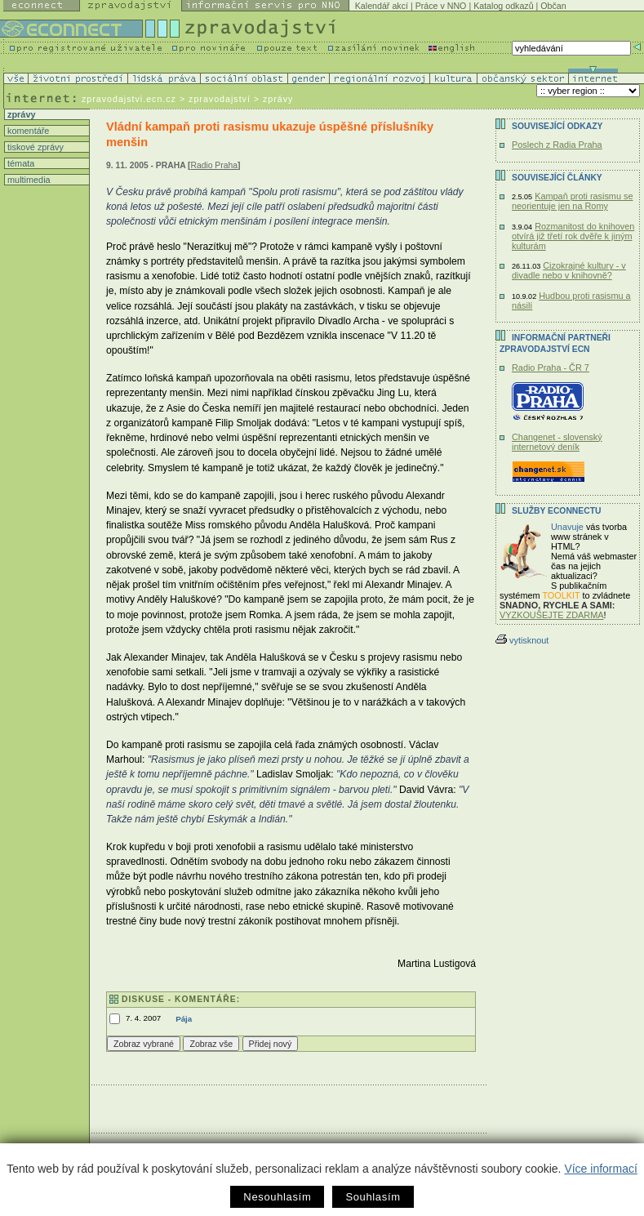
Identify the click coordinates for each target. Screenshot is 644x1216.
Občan (553, 6)
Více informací (600, 1168)
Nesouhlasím (277, 1197)
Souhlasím (372, 1197)
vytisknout (522, 640)
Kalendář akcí (381, 6)
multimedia (28, 180)
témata (19, 163)
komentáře (27, 131)
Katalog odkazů (503, 6)
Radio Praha (214, 165)
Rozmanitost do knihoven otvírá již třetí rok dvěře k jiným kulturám (573, 236)
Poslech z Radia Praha (557, 144)
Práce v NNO (441, 6)
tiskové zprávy (34, 147)
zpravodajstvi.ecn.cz (129, 99)
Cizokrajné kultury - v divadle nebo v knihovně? (569, 270)
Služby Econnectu (556, 510)
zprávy (20, 114)
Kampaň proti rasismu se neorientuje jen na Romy (572, 201)
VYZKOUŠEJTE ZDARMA (552, 615)
